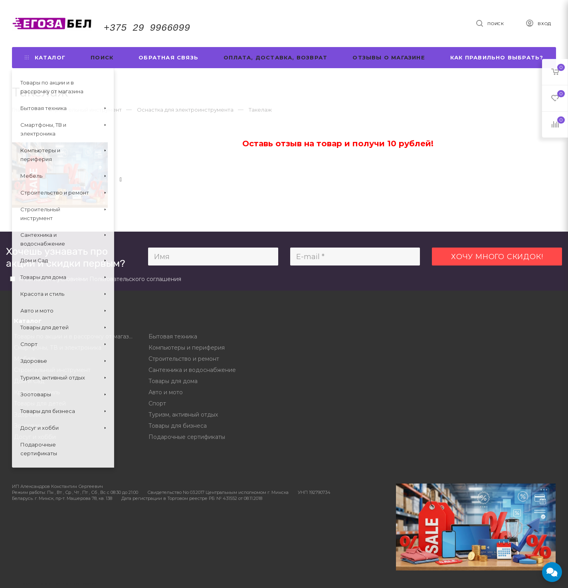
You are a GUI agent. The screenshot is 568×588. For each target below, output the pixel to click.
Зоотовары (29, 425)
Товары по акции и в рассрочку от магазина (75, 336)
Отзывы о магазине (388, 57)
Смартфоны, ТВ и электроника (57, 347)
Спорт (157, 403)
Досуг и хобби (35, 437)
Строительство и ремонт (183, 358)
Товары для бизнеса (177, 425)
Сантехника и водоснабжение (192, 370)
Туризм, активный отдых (183, 414)
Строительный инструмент (52, 370)
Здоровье (28, 414)
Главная (22, 109)
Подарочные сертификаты (186, 437)
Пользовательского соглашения (135, 279)
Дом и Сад (29, 381)
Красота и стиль (37, 392)
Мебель (25, 358)
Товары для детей (40, 403)
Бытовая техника (172, 336)
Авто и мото (165, 392)
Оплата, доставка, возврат (275, 57)
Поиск (102, 57)
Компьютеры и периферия (186, 347)
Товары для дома (173, 381)
